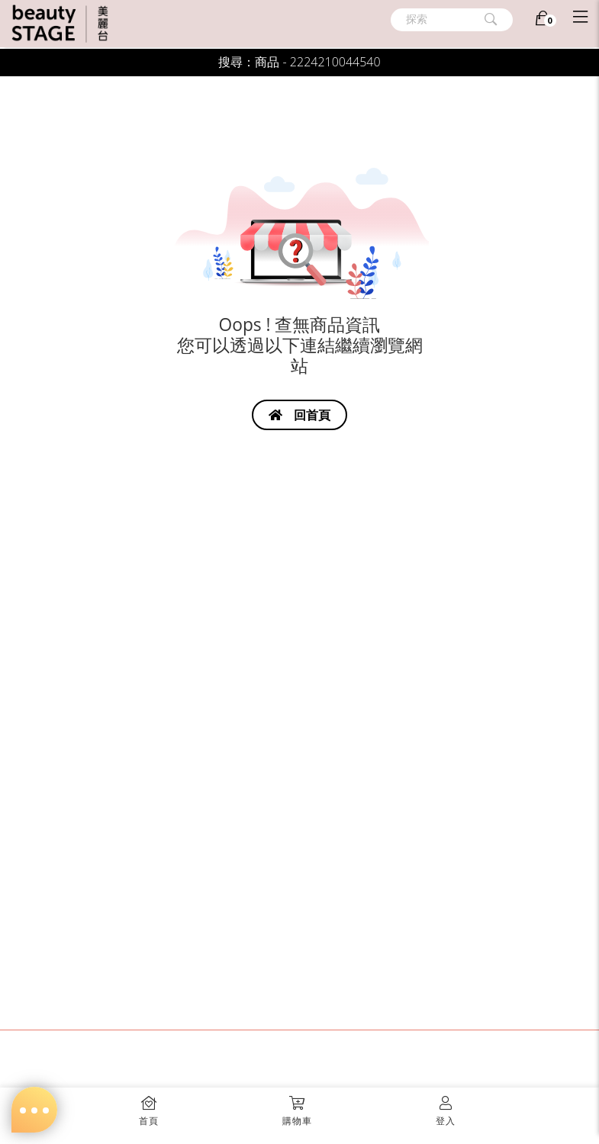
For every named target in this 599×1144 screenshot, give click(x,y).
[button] (298, 1106)
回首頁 (299, 415)
